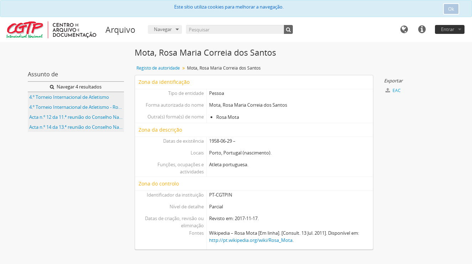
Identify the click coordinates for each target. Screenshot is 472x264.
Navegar (163, 29)
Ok (451, 9)
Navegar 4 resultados (76, 86)
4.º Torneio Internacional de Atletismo (69, 97)
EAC (393, 90)
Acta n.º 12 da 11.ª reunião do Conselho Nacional (76, 117)
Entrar (447, 29)
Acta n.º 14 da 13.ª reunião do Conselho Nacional (76, 127)
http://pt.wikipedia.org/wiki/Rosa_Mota (250, 240)
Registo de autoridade (158, 68)
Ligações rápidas (422, 30)
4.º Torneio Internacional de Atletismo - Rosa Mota (76, 107)
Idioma (404, 30)
